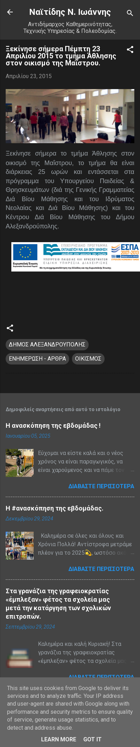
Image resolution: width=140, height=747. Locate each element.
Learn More (58, 739)
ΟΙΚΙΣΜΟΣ (88, 358)
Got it (92, 739)
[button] (130, 50)
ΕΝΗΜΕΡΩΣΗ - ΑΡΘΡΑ (37, 358)
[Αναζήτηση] (130, 14)
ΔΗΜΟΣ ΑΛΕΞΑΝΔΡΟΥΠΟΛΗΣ (47, 344)
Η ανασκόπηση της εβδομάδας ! (53, 425)
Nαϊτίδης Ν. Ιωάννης (70, 12)
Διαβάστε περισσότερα (101, 486)
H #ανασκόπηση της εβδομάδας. (54, 508)
